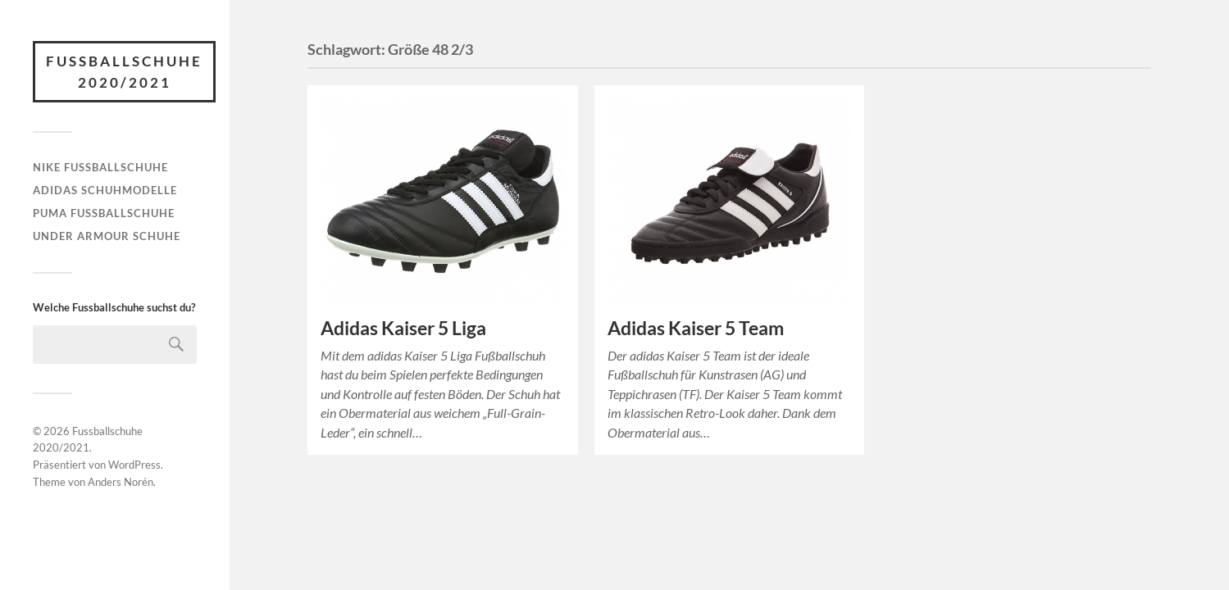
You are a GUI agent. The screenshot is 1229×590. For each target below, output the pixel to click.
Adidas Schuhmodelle (105, 190)
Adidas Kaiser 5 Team (696, 328)
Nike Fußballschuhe (100, 167)
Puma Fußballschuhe (104, 213)
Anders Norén (120, 481)
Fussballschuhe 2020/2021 (124, 71)
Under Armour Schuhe (106, 236)
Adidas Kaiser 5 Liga (403, 328)
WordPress (134, 464)
